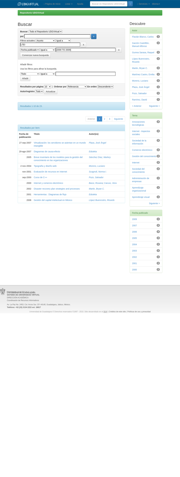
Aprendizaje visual (141, 197)
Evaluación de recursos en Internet (50, 171)
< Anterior (136, 106)
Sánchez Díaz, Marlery (100, 157)
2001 (134, 263)
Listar (68, 4)
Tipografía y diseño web (45, 166)
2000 (134, 269)
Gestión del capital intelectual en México (53, 200)
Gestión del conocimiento (144, 156)
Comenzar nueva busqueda (35, 55)
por (22, 36)
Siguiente (118, 119)
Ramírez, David (139, 99)
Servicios (143, 4)
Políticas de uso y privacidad (139, 312)
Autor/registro (27, 91)
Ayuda (80, 4)
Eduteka (93, 151)
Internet (135, 162)
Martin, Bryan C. (96, 189)
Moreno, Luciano (97, 166)
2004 (134, 244)
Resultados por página (31, 86)
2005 (134, 238)
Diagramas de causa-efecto (47, 151)
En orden (92, 86)
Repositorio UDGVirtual (32, 13)
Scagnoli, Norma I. (98, 171)
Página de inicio (52, 4)
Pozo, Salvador (96, 177)
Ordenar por (60, 86)
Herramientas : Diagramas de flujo (50, 194)
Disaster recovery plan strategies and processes (57, 189)
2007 (134, 225)
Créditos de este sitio (117, 312)
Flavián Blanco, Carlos (143, 37)
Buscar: (24, 31)
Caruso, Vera (110, 183)
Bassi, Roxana (96, 183)
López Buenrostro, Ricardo (102, 200)
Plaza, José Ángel (97, 143)
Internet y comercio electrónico (48, 183)
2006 (134, 232)
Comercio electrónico (142, 150)
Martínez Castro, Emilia (143, 74)
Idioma (156, 4)
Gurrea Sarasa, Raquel (143, 52)
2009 (134, 219)
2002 (134, 257)
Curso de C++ (40, 177)
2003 (134, 250)
